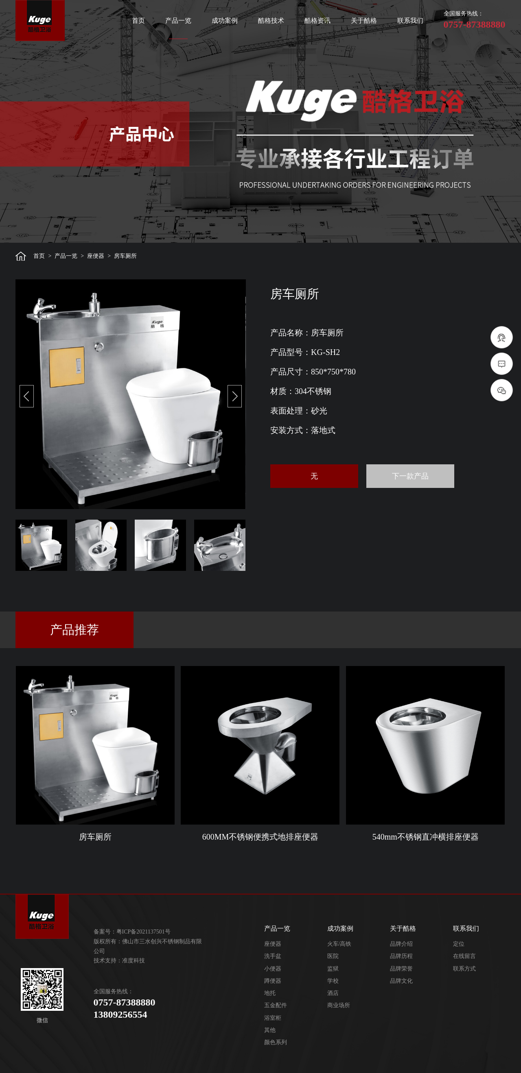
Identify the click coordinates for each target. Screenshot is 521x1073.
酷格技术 (271, 20)
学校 (333, 981)
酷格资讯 (317, 20)
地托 (270, 993)
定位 (458, 944)
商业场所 (338, 1005)
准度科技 (133, 961)
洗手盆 (272, 956)
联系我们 (410, 20)
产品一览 (178, 20)
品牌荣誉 (401, 969)
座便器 (95, 256)
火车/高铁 (339, 944)
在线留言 (464, 956)
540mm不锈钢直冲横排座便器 (425, 836)
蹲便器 (272, 981)
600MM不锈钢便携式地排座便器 (260, 836)
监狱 (333, 969)
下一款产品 (410, 476)
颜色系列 (275, 1042)
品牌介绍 (401, 944)
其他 (270, 1030)
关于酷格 (364, 20)
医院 (333, 956)
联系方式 (464, 969)
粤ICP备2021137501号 (143, 932)
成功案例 (225, 20)
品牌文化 (401, 981)
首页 (138, 20)
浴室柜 (272, 1018)
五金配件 (275, 1005)
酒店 (333, 993)
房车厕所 (95, 836)
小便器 (272, 969)
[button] (27, 396)
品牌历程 (401, 956)
